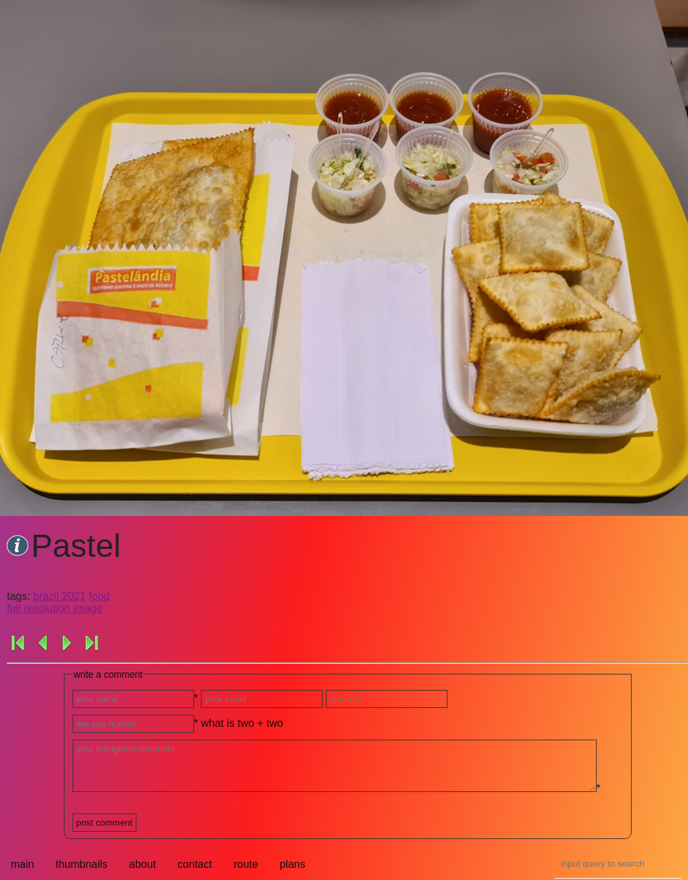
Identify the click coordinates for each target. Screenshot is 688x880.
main (22, 864)
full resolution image (54, 608)
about (142, 864)
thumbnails (82, 864)
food (99, 596)
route (246, 864)
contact (194, 864)
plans (292, 864)
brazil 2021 (59, 596)
